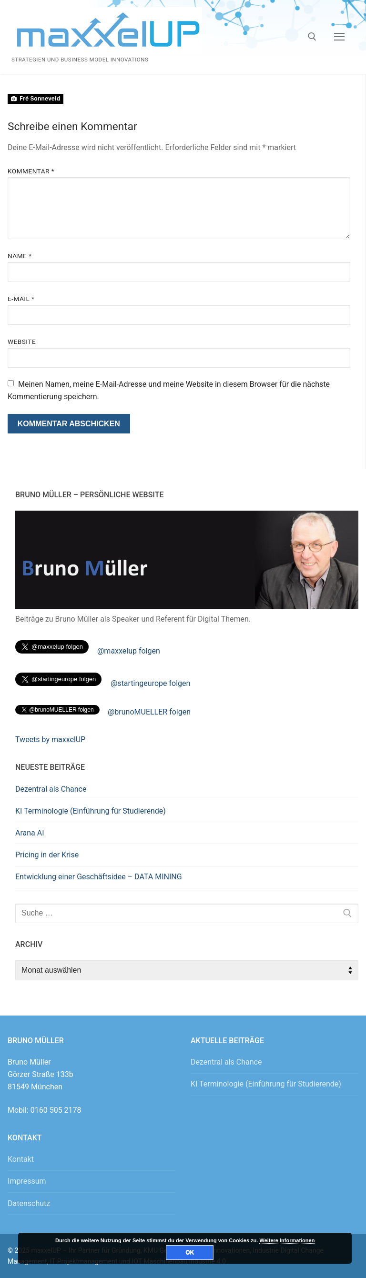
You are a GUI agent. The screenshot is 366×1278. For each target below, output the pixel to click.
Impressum (27, 1181)
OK (189, 1252)
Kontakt (21, 1159)
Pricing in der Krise (47, 854)
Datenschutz (29, 1203)
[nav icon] (339, 37)
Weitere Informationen (287, 1240)
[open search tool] (312, 36)
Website (22, 341)
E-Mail (21, 298)
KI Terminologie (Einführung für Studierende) (90, 810)
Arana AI (29, 832)
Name (20, 256)
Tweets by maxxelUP (50, 739)
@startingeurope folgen (150, 683)
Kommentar (31, 171)
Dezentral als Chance (50, 789)
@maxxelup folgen (128, 650)
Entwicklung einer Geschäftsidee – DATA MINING (98, 876)
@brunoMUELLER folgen (149, 711)
